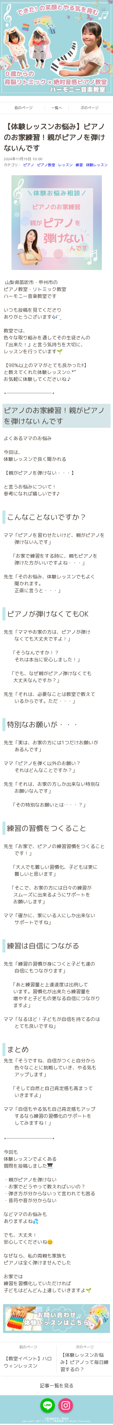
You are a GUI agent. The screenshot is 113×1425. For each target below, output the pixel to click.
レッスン (65, 164)
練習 (79, 164)
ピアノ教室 (46, 164)
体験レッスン (97, 164)
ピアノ (28, 164)
